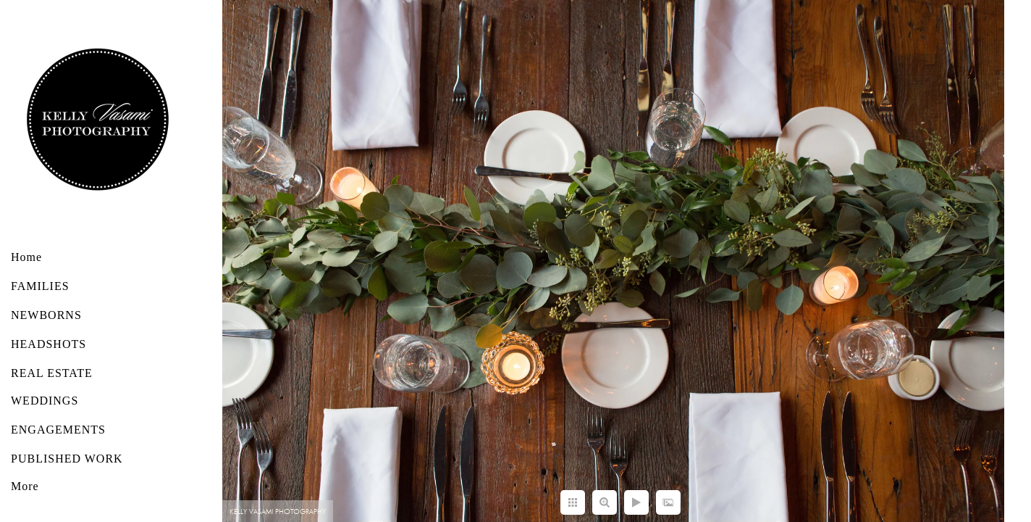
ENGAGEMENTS (58, 429)
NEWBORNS (46, 315)
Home (26, 257)
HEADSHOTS (48, 344)
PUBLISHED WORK (67, 458)
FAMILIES (40, 286)
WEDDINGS (44, 400)
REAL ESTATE (52, 373)
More (25, 486)
